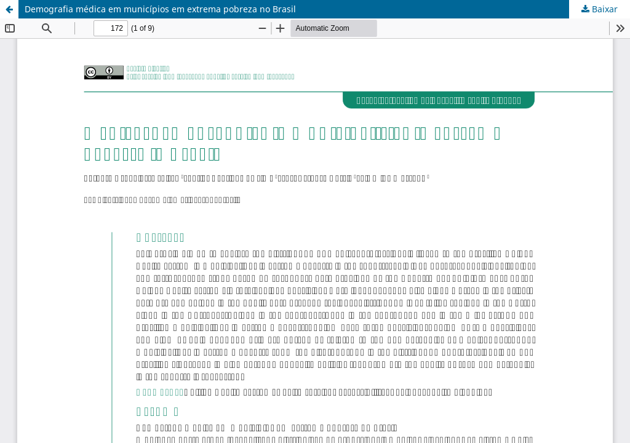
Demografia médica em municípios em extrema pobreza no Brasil (160, 9)
